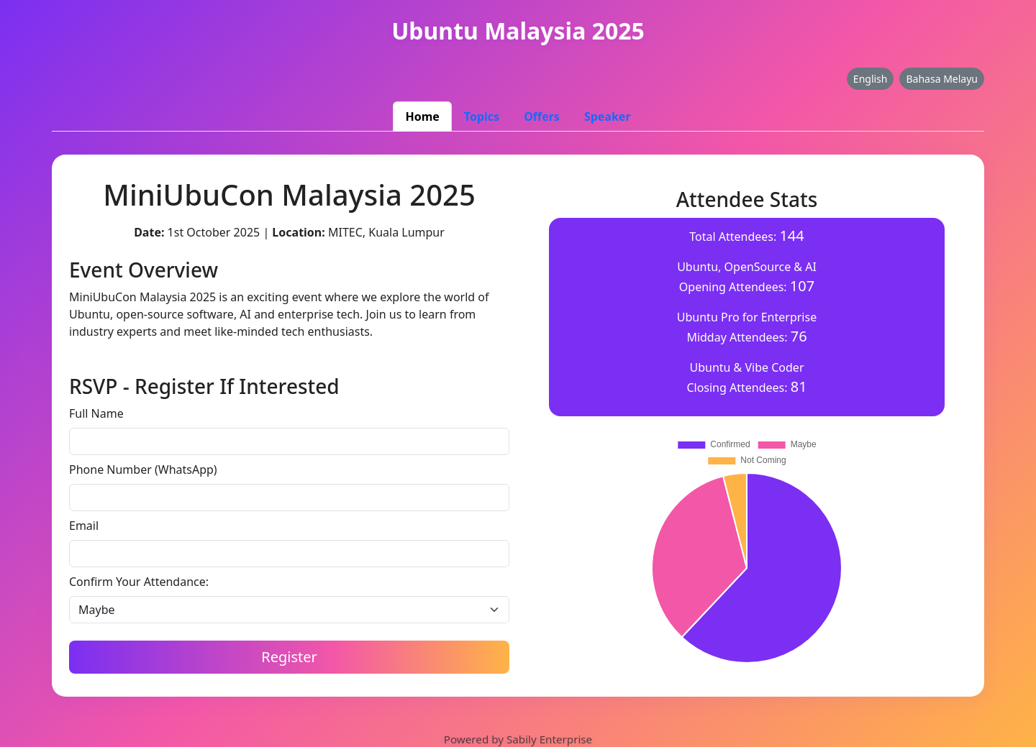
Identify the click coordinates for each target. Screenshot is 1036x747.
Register (289, 656)
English (870, 79)
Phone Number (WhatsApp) (143, 469)
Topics (481, 116)
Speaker (607, 116)
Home (422, 116)
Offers (542, 116)
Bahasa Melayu (942, 79)
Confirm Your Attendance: (139, 582)
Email (84, 525)
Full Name (96, 413)
